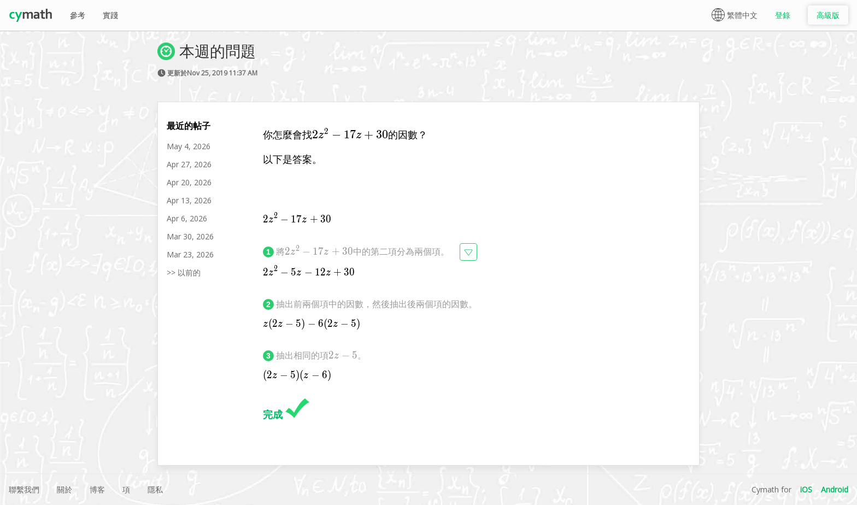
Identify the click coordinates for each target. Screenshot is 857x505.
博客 (97, 489)
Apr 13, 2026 (189, 200)
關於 (64, 489)
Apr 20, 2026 (189, 182)
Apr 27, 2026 (189, 164)
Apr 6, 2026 (187, 218)
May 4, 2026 (188, 146)
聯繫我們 (24, 489)
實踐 (110, 15)
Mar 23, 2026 (190, 254)
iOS (806, 489)
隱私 (155, 489)
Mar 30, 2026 (190, 236)
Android (834, 489)
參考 (77, 15)
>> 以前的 (184, 272)
